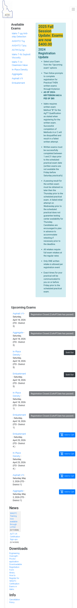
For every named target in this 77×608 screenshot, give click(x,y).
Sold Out (70, 352)
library (12, 573)
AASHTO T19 (18, 41)
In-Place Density (20, 69)
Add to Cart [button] (67, 435)
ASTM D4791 (18, 50)
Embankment (18, 83)
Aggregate (17, 74)
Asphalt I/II (17, 78)
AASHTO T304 (19, 45)
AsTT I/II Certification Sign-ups (15, 536)
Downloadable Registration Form (15, 567)
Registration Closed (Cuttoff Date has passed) (52, 314)
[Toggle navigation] (73, 9)
